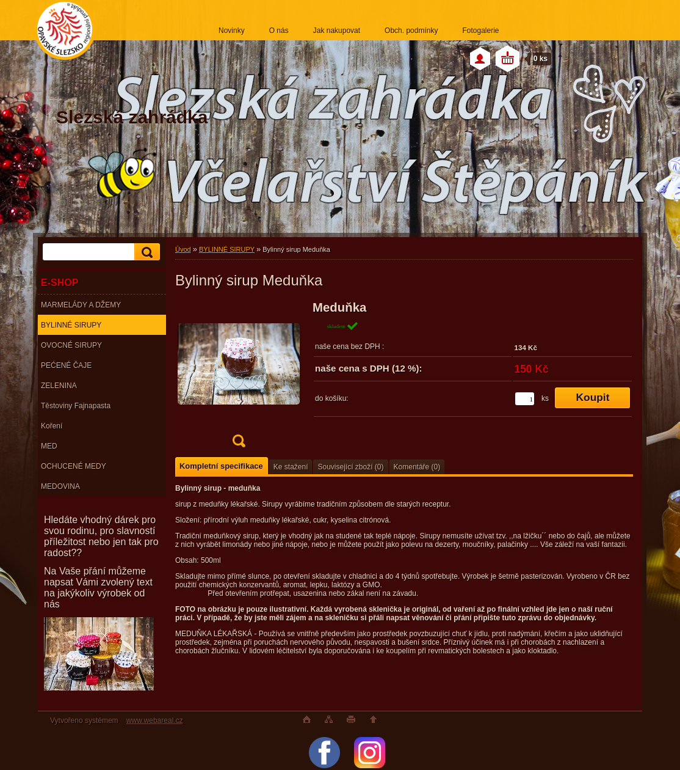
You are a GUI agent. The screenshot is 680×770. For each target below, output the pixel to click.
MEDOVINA (60, 486)
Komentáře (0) (417, 467)
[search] (145, 252)
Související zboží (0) (350, 467)
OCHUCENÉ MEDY (73, 466)
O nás (279, 30)
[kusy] (524, 398)
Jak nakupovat (336, 30)
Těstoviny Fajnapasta (75, 406)
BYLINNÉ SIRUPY (71, 325)
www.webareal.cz (154, 720)
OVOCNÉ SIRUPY (71, 345)
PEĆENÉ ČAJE (66, 365)
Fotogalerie (480, 30)
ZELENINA (59, 385)
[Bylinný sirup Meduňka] (238, 378)
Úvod (183, 249)
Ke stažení (290, 467)
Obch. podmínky (411, 30)
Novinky (232, 30)
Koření (51, 426)
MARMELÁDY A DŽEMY (81, 305)
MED (49, 446)
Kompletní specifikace (221, 466)
